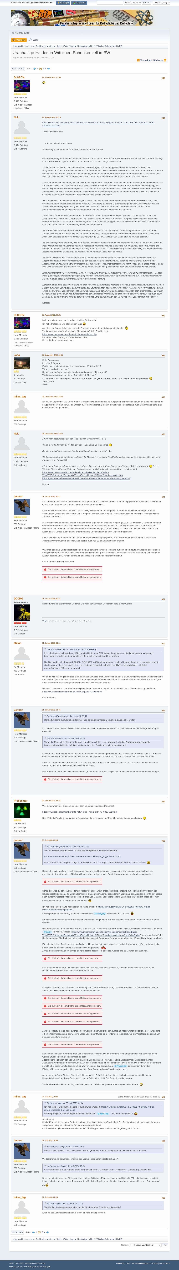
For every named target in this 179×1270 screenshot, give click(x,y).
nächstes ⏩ (159, 60)
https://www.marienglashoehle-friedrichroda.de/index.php (69, 334)
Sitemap (42, 1263)
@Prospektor (120, 1066)
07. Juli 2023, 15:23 (50, 1097)
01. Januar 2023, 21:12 (51, 643)
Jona (17, 355)
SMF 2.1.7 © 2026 (16, 1263)
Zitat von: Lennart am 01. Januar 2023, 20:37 (66, 649)
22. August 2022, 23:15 (51, 117)
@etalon (47, 932)
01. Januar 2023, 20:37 (51, 496)
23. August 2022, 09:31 (51, 315)
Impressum (120, 1263)
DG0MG (18, 598)
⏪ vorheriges (144, 60)
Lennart (18, 496)
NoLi (17, 117)
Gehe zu (124, 1245)
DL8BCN (19, 77)
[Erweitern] (91, 649)
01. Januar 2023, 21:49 (51, 710)
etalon (17, 643)
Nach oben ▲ (164, 1263)
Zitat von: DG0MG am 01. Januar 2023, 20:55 (67, 716)
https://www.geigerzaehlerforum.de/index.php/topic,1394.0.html (72, 692)
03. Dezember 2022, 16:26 (52, 396)
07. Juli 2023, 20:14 (50, 1197)
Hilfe (128, 1263)
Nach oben (17, 1232)
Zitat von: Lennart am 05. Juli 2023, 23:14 (65, 1103)
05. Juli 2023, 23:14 (50, 840)
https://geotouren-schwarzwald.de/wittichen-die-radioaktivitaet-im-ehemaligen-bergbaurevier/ (86, 478)
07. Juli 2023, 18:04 (50, 1140)
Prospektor (20, 800)
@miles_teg (99, 913)
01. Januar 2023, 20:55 (51, 598)
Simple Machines (30, 1263)
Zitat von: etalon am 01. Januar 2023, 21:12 (66, 738)
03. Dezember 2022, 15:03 (52, 355)
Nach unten (18, 69)
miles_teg (20, 396)
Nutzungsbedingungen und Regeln (144, 1263)
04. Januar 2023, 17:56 (51, 801)
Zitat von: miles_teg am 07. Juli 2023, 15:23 (66, 1147)
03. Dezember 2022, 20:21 (52, 434)
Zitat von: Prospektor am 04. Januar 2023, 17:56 (68, 846)
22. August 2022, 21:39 (51, 77)
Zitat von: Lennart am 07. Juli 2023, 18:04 (65, 1203)
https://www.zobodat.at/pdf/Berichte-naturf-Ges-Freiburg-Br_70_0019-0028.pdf (79, 812)
